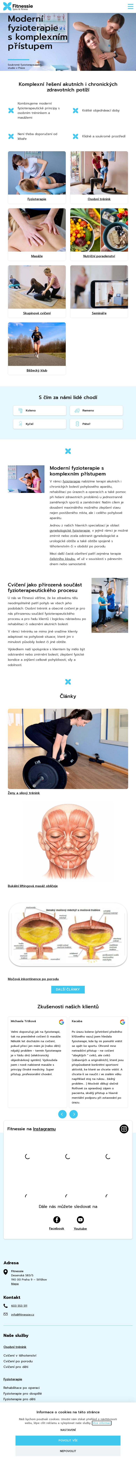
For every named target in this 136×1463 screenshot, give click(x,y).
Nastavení (68, 1430)
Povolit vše (68, 1440)
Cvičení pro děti (15, 1367)
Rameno (84, 410)
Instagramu (44, 1129)
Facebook (56, 1223)
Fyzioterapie (12, 1379)
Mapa (15, 1284)
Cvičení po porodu (18, 1361)
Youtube (80, 1223)
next (73, 1114)
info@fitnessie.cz (22, 1315)
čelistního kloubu (62, 558)
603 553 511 (19, 1306)
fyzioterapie (71, 481)
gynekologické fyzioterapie (70, 530)
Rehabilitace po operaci (21, 1388)
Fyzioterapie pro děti (19, 1399)
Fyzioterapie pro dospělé (22, 1393)
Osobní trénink (15, 1347)
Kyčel (25, 424)
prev (62, 1114)
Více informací (101, 1423)
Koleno (27, 410)
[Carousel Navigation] (68, 1116)
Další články (68, 989)
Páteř (82, 424)
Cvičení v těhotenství (19, 1355)
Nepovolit (68, 1451)
